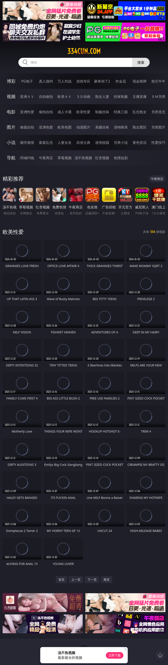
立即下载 (114, 655)
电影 (11, 112)
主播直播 (140, 96)
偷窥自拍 (27, 127)
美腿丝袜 (102, 127)
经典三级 (121, 111)
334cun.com (84, 51)
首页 (61, 579)
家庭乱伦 (46, 142)
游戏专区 (83, 81)
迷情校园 (102, 142)
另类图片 (158, 127)
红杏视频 (102, 157)
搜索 (140, 62)
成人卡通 (65, 111)
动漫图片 (83, 127)
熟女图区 (140, 127)
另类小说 (121, 142)
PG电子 (27, 81)
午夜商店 (46, 157)
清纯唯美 (121, 127)
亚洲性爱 (27, 111)
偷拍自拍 (46, 111)
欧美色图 (65, 127)
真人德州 (46, 81)
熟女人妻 (102, 96)
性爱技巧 (158, 142)
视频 (11, 96)
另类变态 (158, 111)
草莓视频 (65, 157)
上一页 (75, 579)
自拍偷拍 (46, 96)
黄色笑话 (140, 142)
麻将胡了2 (102, 81)
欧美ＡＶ (65, 96)
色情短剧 (121, 157)
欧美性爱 (83, 111)
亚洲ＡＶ (27, 96)
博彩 (11, 81)
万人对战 (65, 81)
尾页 (106, 579)
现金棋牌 (140, 81)
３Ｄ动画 (83, 96)
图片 (11, 127)
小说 (11, 142)
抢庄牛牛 (158, 81)
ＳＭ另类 (158, 96)
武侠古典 (83, 142)
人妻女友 (65, 142)
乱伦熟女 (140, 111)
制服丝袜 (102, 111)
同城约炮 (27, 157)
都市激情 (27, 142)
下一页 (92, 579)
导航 (11, 158)
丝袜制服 (121, 96)
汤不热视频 (83, 157)
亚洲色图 (46, 127)
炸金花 (121, 81)
